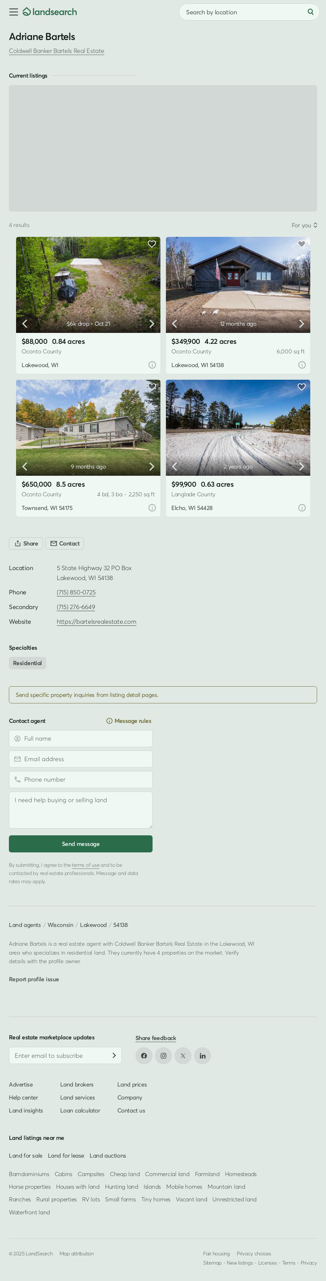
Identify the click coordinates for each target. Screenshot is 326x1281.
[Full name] (81, 738)
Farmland (207, 1173)
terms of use (85, 865)
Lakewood (93, 924)
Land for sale (25, 1155)
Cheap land (125, 1173)
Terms (289, 1262)
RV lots (91, 1199)
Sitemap (212, 1262)
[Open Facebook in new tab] (144, 1055)
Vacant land (191, 1199)
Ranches (20, 1199)
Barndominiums (29, 1173)
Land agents (25, 924)
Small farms (120, 1199)
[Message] (81, 810)
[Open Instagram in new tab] (163, 1055)
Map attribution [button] (77, 1253)
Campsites (91, 1173)
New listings (240, 1262)
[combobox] (249, 12)
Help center (23, 1097)
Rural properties (56, 1199)
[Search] (310, 12)
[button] (11, 12)
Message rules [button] (129, 721)
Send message (81, 843)
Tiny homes (155, 1199)
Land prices (132, 1084)
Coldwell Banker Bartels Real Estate (56, 50)
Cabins (64, 1173)
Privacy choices (254, 1253)
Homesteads (241, 1173)
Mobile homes (184, 1186)
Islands (152, 1186)
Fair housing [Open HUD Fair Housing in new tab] (216, 1253)
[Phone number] (81, 779)
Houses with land (78, 1186)
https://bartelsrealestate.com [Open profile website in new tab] (96, 621)
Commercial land (167, 1173)
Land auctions (108, 1155)
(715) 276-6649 (76, 606)
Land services (77, 1097)
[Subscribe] (114, 1055)
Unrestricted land (234, 1199)
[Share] (26, 543)
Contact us (131, 1110)
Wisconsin (60, 924)
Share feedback (155, 1037)
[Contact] (64, 543)
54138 (120, 924)
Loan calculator (80, 1110)
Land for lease (66, 1155)
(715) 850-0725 (76, 592)
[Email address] (81, 759)
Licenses (267, 1262)
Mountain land (226, 1186)
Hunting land (121, 1186)
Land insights (26, 1110)
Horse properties (30, 1186)
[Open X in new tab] (183, 1055)
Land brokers (77, 1084)
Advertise (20, 1084)
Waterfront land (29, 1212)
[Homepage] (50, 12)
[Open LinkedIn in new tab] (202, 1055)
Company (129, 1097)
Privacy (309, 1262)
